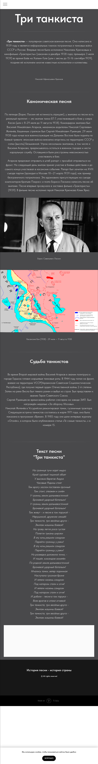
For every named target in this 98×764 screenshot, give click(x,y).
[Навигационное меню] (5, 4)
